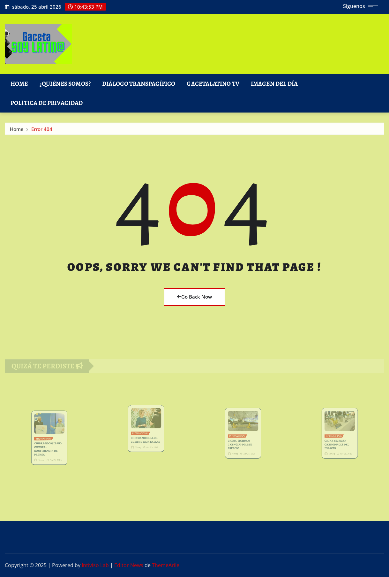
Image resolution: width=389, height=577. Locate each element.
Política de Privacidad (47, 102)
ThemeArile (165, 565)
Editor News (128, 565)
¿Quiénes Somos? (65, 83)
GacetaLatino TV (213, 83)
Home (19, 83)
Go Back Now (194, 296)
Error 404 (41, 130)
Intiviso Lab (95, 565)
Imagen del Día (274, 83)
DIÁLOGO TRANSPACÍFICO (138, 83)
